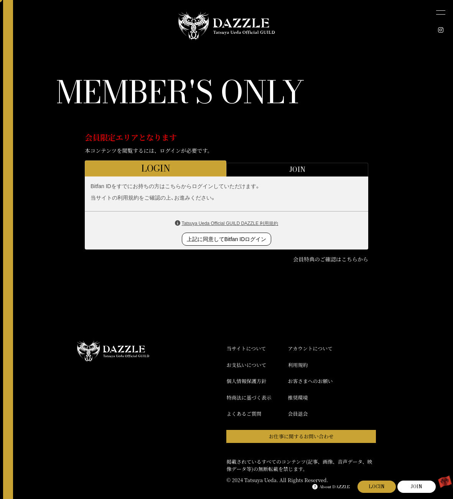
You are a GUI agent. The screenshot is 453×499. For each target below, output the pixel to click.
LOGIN (377, 486)
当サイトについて (246, 348)
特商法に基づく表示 (248, 397)
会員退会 (298, 413)
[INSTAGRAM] (441, 30)
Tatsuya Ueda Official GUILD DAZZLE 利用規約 (229, 223)
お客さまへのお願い (310, 381)
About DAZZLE (331, 487)
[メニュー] (441, 12)
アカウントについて (310, 348)
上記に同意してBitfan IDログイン (227, 239)
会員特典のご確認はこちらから (330, 259)
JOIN (416, 486)
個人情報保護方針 (246, 381)
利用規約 (298, 364)
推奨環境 (298, 397)
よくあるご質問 (243, 413)
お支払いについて (246, 364)
